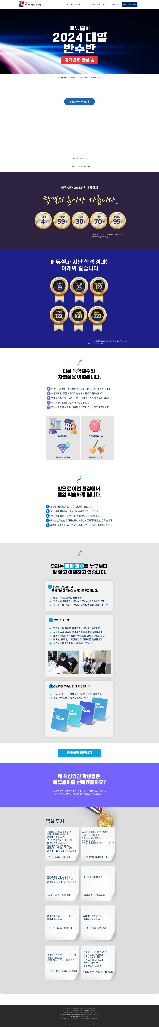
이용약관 (62, 1014)
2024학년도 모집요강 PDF (79, 166)
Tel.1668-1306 (74, 1016)
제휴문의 (81, 1014)
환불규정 (77, 1014)
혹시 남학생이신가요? (79, 159)
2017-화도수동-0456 (90, 1010)
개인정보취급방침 (69, 1014)
